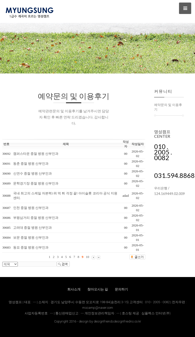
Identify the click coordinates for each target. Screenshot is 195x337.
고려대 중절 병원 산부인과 (32, 227)
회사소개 (73, 289)
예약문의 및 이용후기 (168, 107)
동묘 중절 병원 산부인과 (31, 247)
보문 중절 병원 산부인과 (31, 237)
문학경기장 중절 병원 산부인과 (36, 183)
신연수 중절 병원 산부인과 (32, 173)
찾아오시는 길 (97, 289)
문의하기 (121, 289)
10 (87, 257)
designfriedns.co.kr (127, 321)
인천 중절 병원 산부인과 (31, 208)
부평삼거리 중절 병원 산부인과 (36, 218)
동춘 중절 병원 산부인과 (31, 163)
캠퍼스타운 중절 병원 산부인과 (36, 154)
